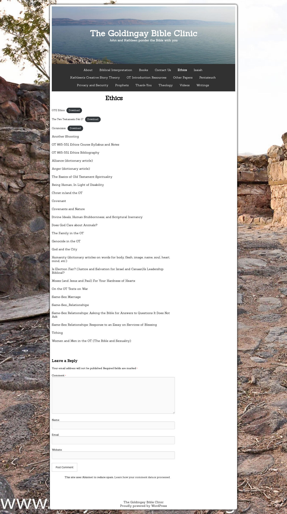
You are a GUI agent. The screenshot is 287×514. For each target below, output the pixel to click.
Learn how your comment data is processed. (142, 477)
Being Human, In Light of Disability (78, 185)
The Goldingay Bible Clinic (143, 33)
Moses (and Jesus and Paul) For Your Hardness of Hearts (93, 281)
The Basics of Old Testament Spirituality (82, 177)
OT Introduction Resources (146, 77)
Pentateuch (207, 77)
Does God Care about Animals (74, 225)
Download (74, 110)
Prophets (122, 85)
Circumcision (59, 128)
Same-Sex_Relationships (70, 305)
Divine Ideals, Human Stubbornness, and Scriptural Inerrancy (97, 217)
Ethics (182, 70)
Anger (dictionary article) (71, 168)
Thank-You (143, 85)
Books (143, 70)
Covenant (59, 201)
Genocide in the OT (66, 241)
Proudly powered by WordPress (143, 506)
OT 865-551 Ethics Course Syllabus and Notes (85, 144)
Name (55, 420)
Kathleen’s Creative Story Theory (95, 77)
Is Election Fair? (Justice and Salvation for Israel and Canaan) (98, 269)
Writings (202, 85)
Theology (166, 85)
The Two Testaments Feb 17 (67, 119)
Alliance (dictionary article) (72, 160)
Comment (59, 375)
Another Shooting (65, 136)
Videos (185, 85)
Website (57, 449)
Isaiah (198, 70)
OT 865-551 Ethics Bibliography (75, 152)
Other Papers (183, 77)
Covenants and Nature (68, 209)
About (88, 70)
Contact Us (163, 70)
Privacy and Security (92, 85)
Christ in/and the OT (67, 193)
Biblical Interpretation (115, 70)
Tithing (57, 333)
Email (55, 434)
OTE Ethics (58, 110)
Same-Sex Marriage (66, 297)
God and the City (64, 249)
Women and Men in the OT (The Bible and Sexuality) (91, 341)
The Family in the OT (68, 233)
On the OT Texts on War (70, 289)
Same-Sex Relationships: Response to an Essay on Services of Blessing (104, 324)
